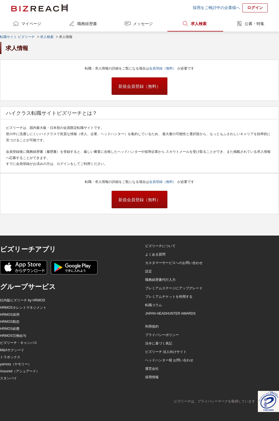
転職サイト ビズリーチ (17, 37)
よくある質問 (155, 254)
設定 (148, 271)
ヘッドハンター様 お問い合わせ (169, 360)
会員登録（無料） (163, 68)
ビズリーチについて (160, 246)
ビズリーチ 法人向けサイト (166, 352)
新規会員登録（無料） (139, 86)
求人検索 (199, 23)
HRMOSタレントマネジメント (23, 308)
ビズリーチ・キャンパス (18, 343)
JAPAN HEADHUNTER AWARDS (170, 313)
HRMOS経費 (9, 329)
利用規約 (152, 326)
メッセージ (143, 23)
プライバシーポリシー (162, 335)
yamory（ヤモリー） (15, 364)
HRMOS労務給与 (13, 336)
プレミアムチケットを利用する (168, 297)
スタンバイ (8, 378)
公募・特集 (254, 23)
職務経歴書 (87, 23)
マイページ (31, 23)
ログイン (255, 7)
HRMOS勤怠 (9, 322)
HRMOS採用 (9, 315)
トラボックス (10, 357)
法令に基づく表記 (158, 343)
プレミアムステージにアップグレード (174, 288)
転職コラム (153, 305)
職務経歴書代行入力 (160, 280)
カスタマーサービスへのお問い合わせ (174, 263)
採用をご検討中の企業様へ (216, 7)
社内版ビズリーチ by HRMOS (22, 300)
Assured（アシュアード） (19, 371)
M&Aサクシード (12, 350)
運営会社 (152, 369)
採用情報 (152, 377)
